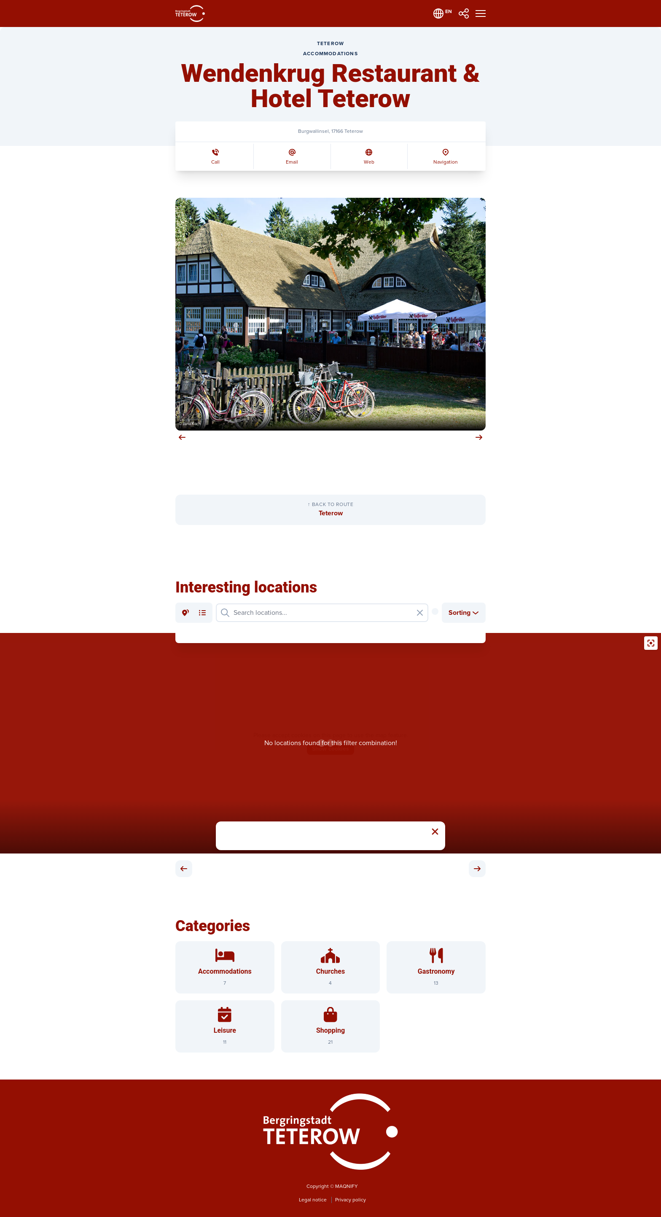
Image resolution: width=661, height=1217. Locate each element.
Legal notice (313, 1200)
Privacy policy (350, 1200)
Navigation (445, 162)
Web (369, 162)
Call (215, 162)
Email (292, 162)
